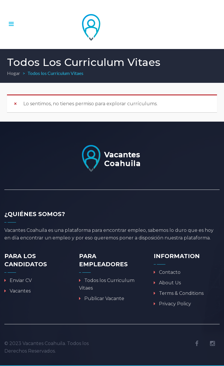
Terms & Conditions (181, 293)
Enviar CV (21, 280)
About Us (170, 283)
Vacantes (20, 291)
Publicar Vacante (104, 298)
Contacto (170, 272)
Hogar (13, 73)
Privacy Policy (175, 304)
